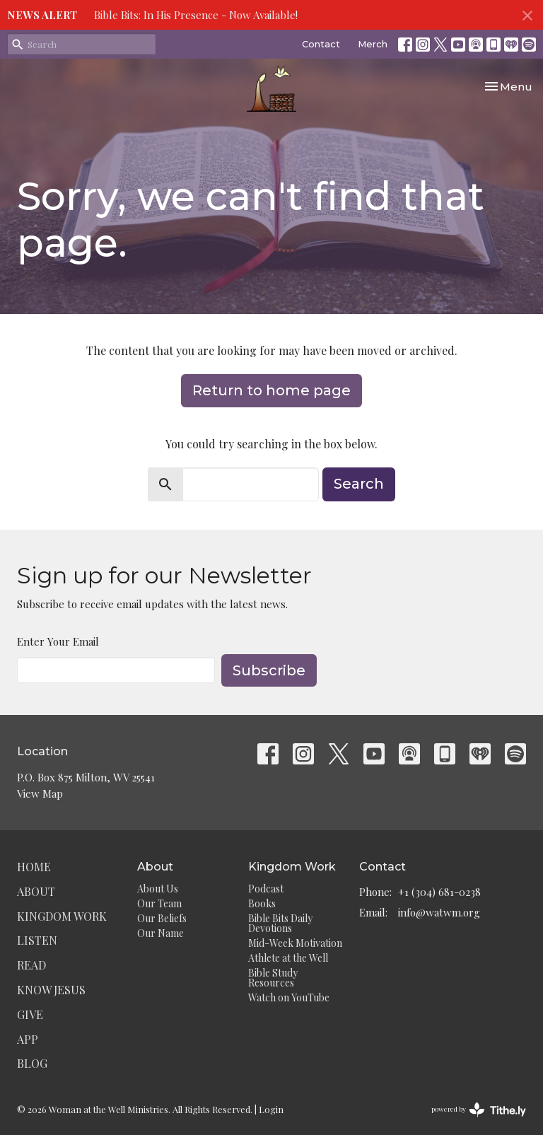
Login (271, 1109)
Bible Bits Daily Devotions (280, 923)
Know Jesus (51, 989)
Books (262, 903)
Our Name (160, 933)
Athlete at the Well (288, 958)
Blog (32, 1063)
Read (31, 965)
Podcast (266, 888)
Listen (37, 940)
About (36, 891)
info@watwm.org (439, 912)
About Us (157, 888)
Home (34, 866)
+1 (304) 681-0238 (439, 892)
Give (30, 1014)
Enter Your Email (58, 641)
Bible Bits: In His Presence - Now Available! (196, 15)
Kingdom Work (62, 916)
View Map (40, 793)
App (27, 1039)
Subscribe (269, 670)
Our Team (159, 903)
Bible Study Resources (273, 977)
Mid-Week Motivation (295, 943)
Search (359, 483)
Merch (372, 44)
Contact (321, 44)
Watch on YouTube (288, 997)
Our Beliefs (162, 918)
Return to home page (271, 390)
